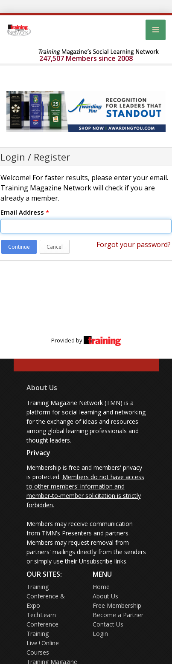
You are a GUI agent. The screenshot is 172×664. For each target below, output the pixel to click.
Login (100, 634)
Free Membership (117, 605)
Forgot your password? (133, 244)
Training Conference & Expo (45, 596)
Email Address (24, 212)
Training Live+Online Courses (42, 643)
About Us (41, 387)
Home (101, 587)
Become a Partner (118, 615)
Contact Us (108, 624)
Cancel (55, 246)
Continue (19, 246)
